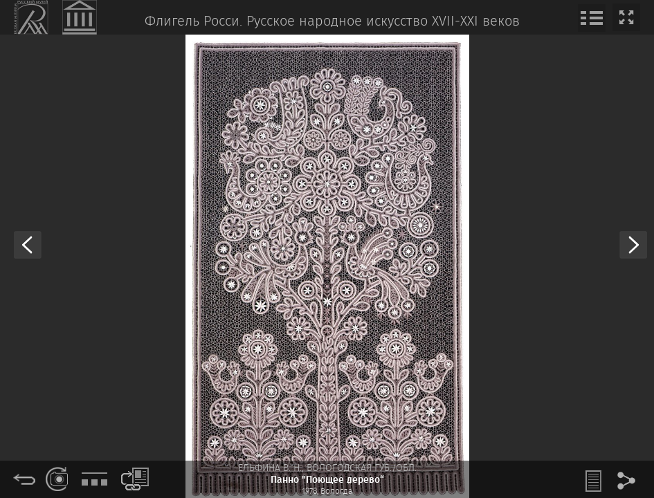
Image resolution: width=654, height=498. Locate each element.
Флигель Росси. (193, 22)
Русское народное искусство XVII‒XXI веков (383, 22)
